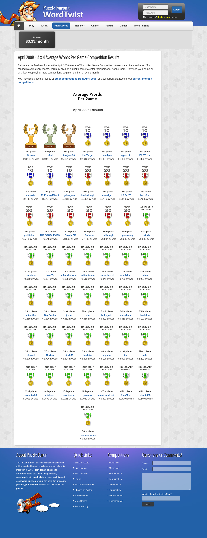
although (109, 235)
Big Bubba (50, 315)
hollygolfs (106, 315)
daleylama (125, 315)
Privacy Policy (81, 506)
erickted (49, 395)
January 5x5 (115, 490)
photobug (127, 235)
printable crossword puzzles (40, 484)
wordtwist (38, 477)
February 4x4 (115, 473)
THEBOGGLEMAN (50, 235)
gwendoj (87, 395)
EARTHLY (144, 155)
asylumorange (88, 435)
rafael (50, 155)
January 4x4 (115, 484)
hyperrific (125, 155)
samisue (31, 275)
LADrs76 (126, 195)
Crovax (31, 155)
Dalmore (89, 235)
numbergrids (23, 477)
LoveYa (50, 275)
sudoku (57, 477)
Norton (50, 355)
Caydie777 (70, 235)
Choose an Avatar (83, 490)
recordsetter (69, 395)
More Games (81, 501)
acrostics (21, 473)
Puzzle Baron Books (84, 484)
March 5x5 (114, 468)
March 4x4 (114, 462)
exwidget (107, 195)
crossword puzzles (26, 481)
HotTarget (87, 155)
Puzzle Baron (27, 462)
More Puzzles (141, 25)
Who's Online (81, 473)
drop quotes (50, 473)
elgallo (107, 355)
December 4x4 (116, 495)
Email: (145, 469)
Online (94, 25)
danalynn (107, 155)
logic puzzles (34, 473)
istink (145, 275)
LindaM (69, 355)
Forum (109, 25)
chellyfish (125, 275)
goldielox (29, 235)
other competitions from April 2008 (75, 78)
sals (145, 355)
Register (79, 25)
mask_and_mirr (106, 395)
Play (31, 25)
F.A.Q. (44, 25)
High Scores (61, 25)
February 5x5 (115, 479)
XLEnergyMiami (50, 195)
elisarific (31, 315)
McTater (87, 355)
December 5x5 (116, 501)
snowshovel (106, 275)
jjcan (69, 315)
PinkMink (126, 395)
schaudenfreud (69, 275)
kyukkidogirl (88, 195)
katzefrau (145, 195)
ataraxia (30, 195)
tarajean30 (69, 155)
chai (87, 315)
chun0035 (145, 395)
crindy (146, 235)
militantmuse (88, 275)
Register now (164, 17)
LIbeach (31, 355)
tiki (126, 355)
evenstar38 (31, 395)
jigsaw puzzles (47, 470)
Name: (145, 463)
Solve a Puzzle (82, 462)
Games (123, 25)
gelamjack (69, 195)
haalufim (145, 315)
